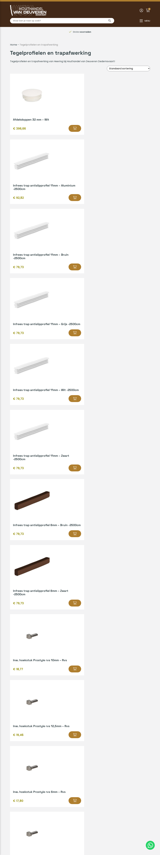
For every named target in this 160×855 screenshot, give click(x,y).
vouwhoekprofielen (93, 674)
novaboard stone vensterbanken (48, 681)
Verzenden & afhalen (22, 739)
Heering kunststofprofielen (47, 670)
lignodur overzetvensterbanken (78, 678)
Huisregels (16, 744)
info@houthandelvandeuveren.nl (103, 802)
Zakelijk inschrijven (21, 763)
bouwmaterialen (55, 666)
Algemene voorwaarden (62, 842)
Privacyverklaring (89, 842)
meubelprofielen (73, 685)
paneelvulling (42, 685)
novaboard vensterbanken (85, 681)
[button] (44, 131)
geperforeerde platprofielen (44, 674)
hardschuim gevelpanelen (79, 670)
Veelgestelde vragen (22, 753)
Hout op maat (90, 734)
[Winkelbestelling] (128, 68)
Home (13, 44)
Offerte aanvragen (111, 710)
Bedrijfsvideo (89, 748)
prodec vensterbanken (115, 681)
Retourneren (17, 758)
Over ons (15, 779)
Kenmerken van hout (94, 739)
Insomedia (144, 842)
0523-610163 (91, 797)
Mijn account (17, 748)
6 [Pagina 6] (87, 647)
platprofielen (70, 674)
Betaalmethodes (20, 734)
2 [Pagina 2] (71, 647)
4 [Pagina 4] (79, 647)
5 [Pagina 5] (83, 647)
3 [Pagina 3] (75, 647)
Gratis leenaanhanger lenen (98, 744)
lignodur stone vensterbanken (115, 678)
